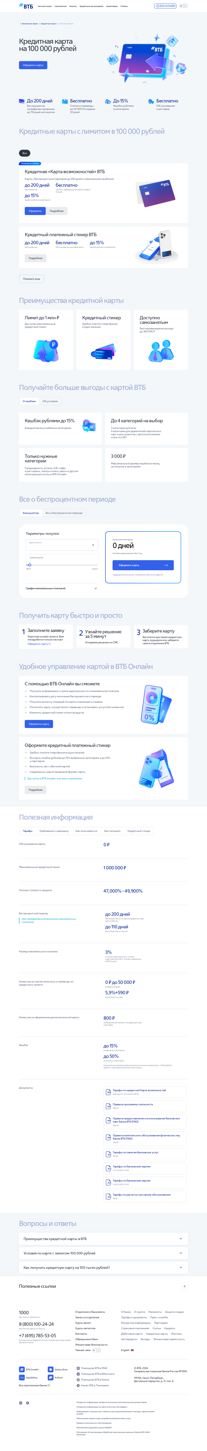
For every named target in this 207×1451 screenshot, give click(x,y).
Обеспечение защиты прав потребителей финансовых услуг (103, 1420)
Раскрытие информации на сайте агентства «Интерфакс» (102, 1408)
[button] (45, 6)
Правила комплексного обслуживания (93, 1424)
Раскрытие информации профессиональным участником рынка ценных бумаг (111, 1404)
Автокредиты (129, 1340)
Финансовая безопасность (91, 1346)
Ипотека (176, 1335)
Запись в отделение (87, 1318)
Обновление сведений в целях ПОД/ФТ (94, 1429)
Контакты (81, 1335)
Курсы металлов (85, 1329)
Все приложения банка (34, 1386)
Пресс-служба (159, 1318)
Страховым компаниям (135, 1329)
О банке (126, 1313)
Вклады (145, 1340)
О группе (139, 1313)
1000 (24, 1314)
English (127, 1351)
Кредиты (169, 1329)
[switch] (183, 5)
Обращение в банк (86, 1340)
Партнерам (160, 1324)
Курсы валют (83, 1324)
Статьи (157, 1329)
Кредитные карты (157, 1335)
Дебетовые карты (132, 1335)
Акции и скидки (174, 1313)
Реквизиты (155, 1313)
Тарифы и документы (134, 1318)
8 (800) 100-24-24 (36, 1325)
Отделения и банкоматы (90, 1313)
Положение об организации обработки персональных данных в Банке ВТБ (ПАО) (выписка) (113, 1435)
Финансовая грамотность (169, 1340)
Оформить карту (39, 645)
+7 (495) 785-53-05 (37, 1337)
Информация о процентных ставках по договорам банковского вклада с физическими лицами (115, 1414)
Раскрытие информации (136, 1324)
